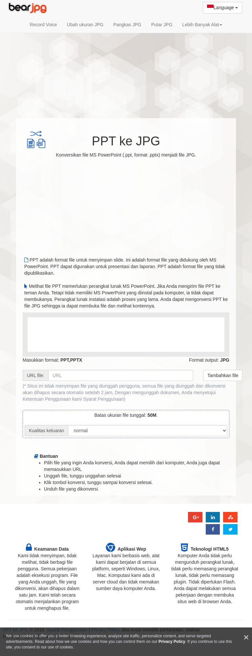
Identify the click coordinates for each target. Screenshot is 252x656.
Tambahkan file (222, 375)
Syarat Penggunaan (103, 399)
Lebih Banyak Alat (202, 24)
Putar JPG (162, 24)
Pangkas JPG (127, 24)
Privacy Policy (171, 641)
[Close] (246, 637)
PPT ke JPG (126, 141)
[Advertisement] (126, 64)
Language (222, 8)
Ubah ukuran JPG (85, 24)
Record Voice (43, 24)
